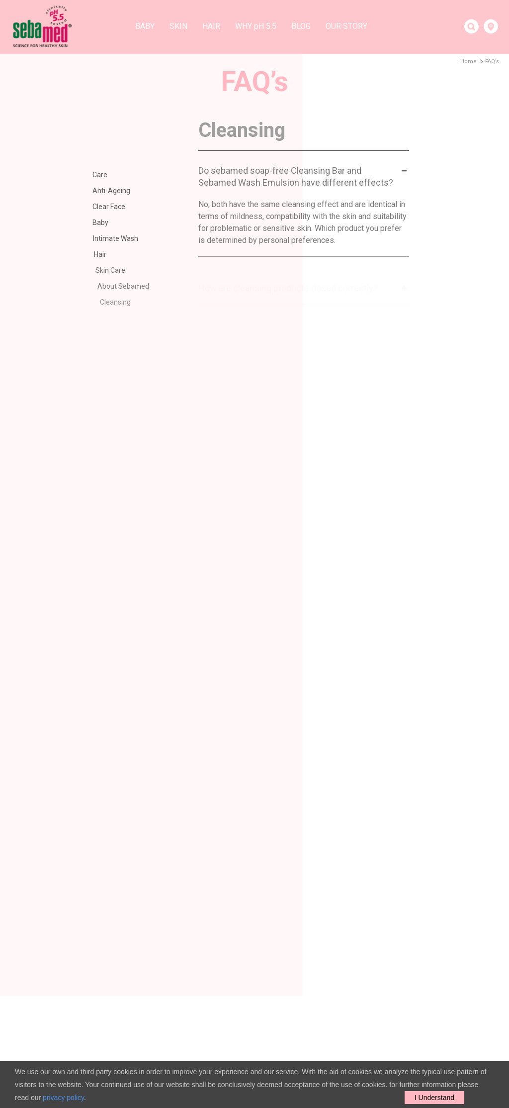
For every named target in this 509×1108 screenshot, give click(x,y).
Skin (178, 26)
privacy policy (63, 1098)
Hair (211, 26)
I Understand (434, 1098)
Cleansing (124, 302)
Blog (301, 26)
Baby (145, 26)
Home (468, 61)
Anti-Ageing (113, 191)
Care (100, 175)
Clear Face (111, 207)
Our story (346, 26)
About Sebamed (133, 286)
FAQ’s (492, 61)
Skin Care (120, 270)
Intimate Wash (122, 238)
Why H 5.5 (255, 26)
